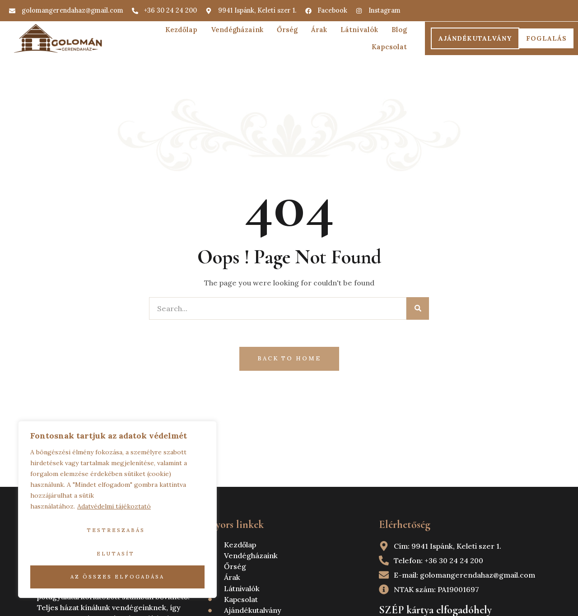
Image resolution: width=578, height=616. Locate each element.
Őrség (287, 29)
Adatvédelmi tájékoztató (114, 506)
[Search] (417, 308)
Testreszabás (116, 530)
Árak (319, 29)
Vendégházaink (237, 29)
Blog (399, 29)
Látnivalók (359, 29)
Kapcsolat (389, 46)
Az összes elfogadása (117, 577)
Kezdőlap (181, 29)
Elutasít (116, 554)
